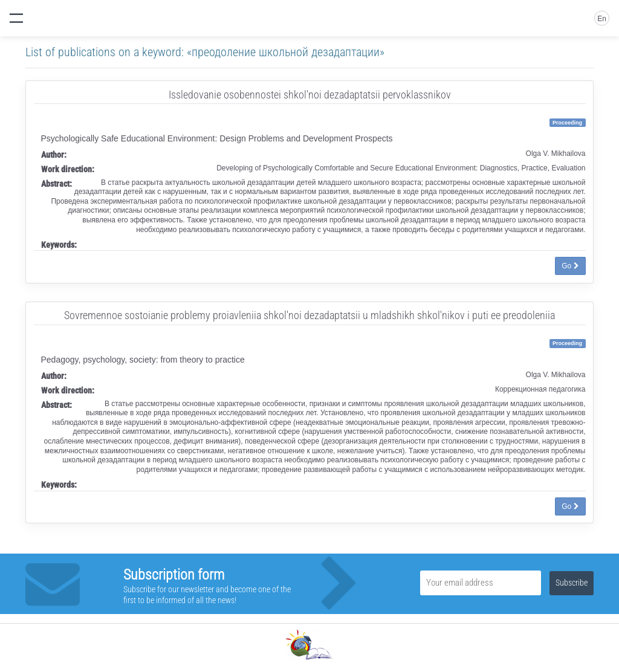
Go (570, 266)
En (601, 19)
